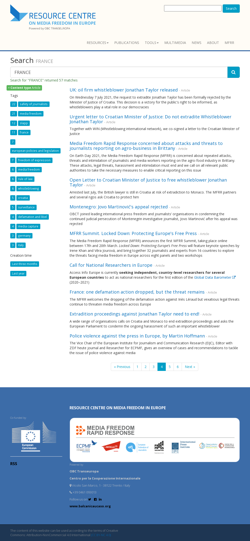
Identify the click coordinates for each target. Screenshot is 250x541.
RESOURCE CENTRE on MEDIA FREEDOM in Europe (118, 407)
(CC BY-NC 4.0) (101, 535)
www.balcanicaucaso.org (90, 506)
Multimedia (175, 42)
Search (231, 8)
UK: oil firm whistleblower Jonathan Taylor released (124, 90)
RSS (13, 463)
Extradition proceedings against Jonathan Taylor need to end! (134, 314)
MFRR (229, 42)
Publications (126, 42)
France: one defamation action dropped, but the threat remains (137, 292)
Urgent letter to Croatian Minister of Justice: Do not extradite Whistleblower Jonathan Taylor (150, 119)
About (213, 42)
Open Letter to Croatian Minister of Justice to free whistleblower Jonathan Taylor (148, 182)
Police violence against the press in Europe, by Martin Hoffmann (137, 336)
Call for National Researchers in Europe (111, 265)
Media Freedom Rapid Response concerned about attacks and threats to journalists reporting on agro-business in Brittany (146, 145)
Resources (98, 42)
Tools (152, 42)
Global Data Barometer (215, 277)
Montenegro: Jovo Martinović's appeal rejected (119, 207)
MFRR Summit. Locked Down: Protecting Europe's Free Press (133, 233)
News (196, 42)
